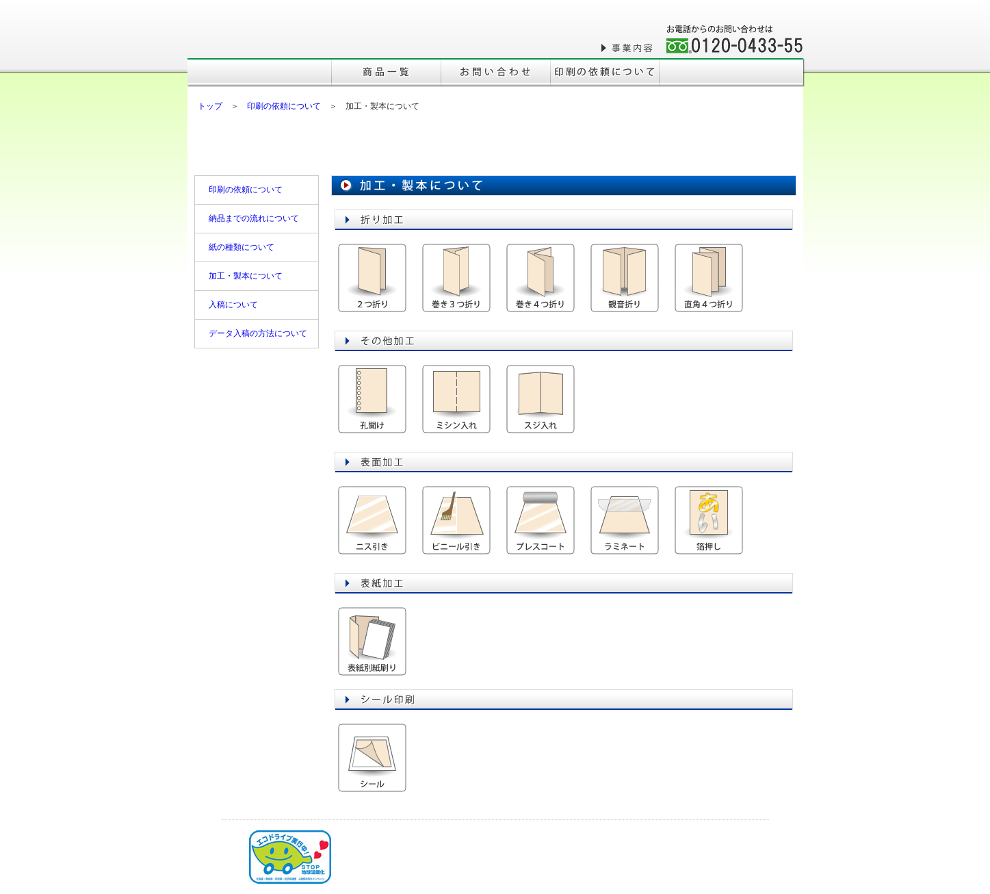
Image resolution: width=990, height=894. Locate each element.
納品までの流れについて (254, 218)
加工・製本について (246, 276)
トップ (210, 106)
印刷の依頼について (284, 106)
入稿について (233, 304)
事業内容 (629, 48)
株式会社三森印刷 (269, 35)
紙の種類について (241, 247)
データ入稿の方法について (258, 333)
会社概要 (567, 48)
